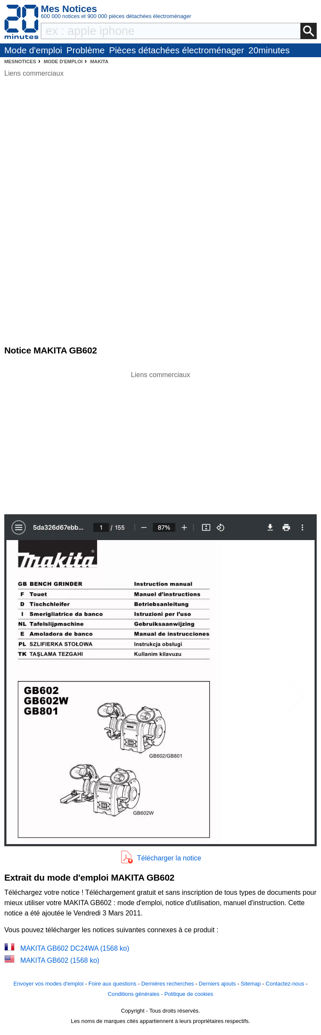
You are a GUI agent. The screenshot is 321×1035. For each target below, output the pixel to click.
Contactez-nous (285, 983)
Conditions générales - (136, 994)
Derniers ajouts (217, 983)
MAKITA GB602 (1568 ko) (59, 960)
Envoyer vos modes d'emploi (48, 983)
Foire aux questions (113, 983)
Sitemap (251, 983)
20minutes (269, 50)
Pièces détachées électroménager (176, 50)
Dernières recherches (167, 983)
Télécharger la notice (169, 858)
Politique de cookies (188, 994)
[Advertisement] (161, 440)
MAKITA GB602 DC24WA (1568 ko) (74, 948)
